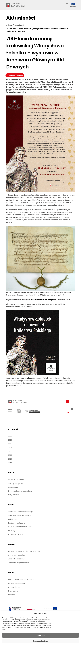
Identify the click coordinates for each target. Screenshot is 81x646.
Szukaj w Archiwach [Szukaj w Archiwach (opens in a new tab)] (16, 478)
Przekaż (11, 542)
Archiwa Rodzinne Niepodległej (20, 510)
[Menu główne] (67, 4)
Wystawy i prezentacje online (20, 525)
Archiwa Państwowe (16, 581)
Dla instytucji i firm (15, 533)
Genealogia (13, 486)
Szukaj (11, 471)
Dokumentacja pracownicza (20, 490)
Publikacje (12, 518)
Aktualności (13, 428)
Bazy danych (13, 493)
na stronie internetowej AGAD (44, 299)
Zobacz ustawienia (40, 641)
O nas (11, 571)
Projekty (11, 529)
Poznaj (11, 503)
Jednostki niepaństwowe (18, 561)
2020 (10, 458)
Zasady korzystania (16, 482)
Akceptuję (40, 635)
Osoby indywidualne (16, 553)
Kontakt (11, 593)
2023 (10, 446)
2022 (10, 450)
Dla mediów (13, 589)
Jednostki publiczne (16, 557)
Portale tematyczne (16, 522)
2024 (10, 443)
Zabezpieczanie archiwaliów (19, 514)
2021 (10, 454)
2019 (10, 462)
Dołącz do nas (14, 585)
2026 (10, 435)
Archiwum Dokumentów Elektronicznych (25, 550)
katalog (27, 378)
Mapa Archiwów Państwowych (21, 578)
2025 (10, 439)
